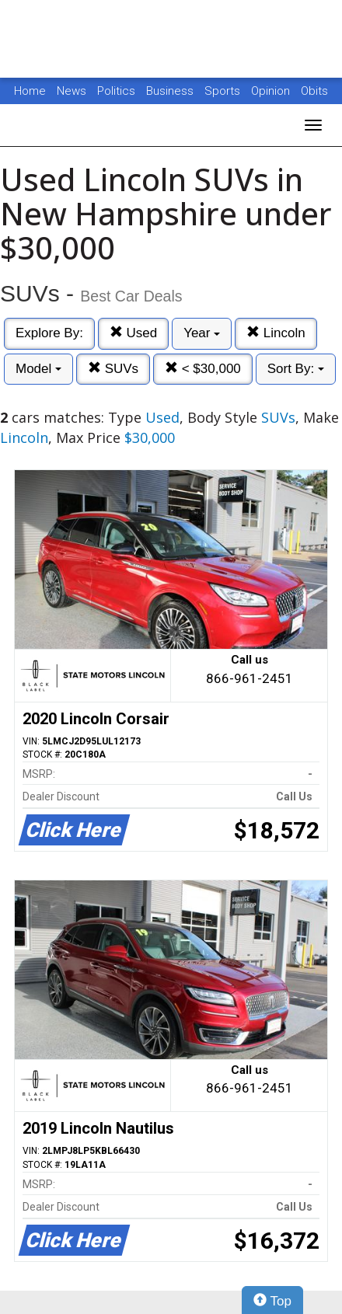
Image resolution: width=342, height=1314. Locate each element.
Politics (116, 91)
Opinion (272, 91)
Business (171, 91)
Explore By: (49, 333)
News (71, 91)
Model (38, 368)
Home (30, 91)
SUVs (113, 368)
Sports (223, 91)
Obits (314, 91)
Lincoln (275, 333)
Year (201, 333)
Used (133, 333)
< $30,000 (203, 368)
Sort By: (295, 368)
